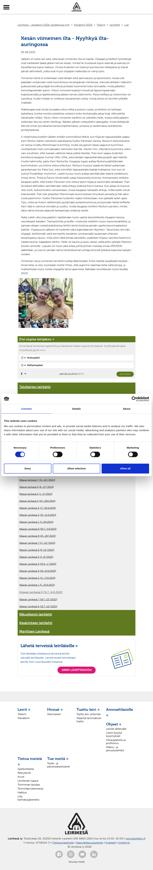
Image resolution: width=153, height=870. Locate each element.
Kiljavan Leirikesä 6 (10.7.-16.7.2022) (38, 606)
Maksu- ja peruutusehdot (115, 748)
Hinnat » (55, 709)
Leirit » (24, 709)
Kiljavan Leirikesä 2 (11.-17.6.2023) (37, 578)
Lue (126, 24)
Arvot (21, 776)
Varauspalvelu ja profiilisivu (116, 741)
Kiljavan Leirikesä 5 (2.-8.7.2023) (36, 557)
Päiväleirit (24, 718)
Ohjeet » (113, 724)
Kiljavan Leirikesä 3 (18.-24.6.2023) (37, 571)
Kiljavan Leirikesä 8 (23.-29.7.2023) (37, 536)
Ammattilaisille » (119, 712)
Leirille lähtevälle (116, 728)
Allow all (125, 468)
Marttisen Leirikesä (34, 631)
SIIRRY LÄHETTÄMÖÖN (77, 670)
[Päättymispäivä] (76, 365)
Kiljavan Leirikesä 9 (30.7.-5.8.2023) (38, 529)
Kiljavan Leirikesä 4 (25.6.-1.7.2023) (37, 564)
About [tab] (126, 408)
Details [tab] (76, 408)
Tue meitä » (57, 758)
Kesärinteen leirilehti (35, 623)
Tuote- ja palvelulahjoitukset (58, 765)
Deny (28, 468)
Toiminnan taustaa (29, 784)
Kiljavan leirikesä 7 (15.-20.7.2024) (37, 480)
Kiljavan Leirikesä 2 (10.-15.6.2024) (37, 515)
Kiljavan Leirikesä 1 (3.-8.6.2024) (36, 522)
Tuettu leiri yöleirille (88, 714)
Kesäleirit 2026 (83, 24)
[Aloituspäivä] (76, 358)
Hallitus (22, 792)
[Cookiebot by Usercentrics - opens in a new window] (134, 398)
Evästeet (111, 842)
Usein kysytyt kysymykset (114, 734)
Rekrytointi (24, 772)
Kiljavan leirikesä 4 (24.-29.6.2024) (37, 501)
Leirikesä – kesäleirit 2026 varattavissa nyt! (44, 24)
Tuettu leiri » (88, 709)
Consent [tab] (26, 408)
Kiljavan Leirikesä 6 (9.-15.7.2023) (36, 550)
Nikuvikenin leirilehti (35, 614)
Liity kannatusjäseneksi (28, 798)
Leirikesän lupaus (28, 780)
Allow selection (76, 468)
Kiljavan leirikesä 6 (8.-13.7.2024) (36, 487)
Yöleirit (101, 24)
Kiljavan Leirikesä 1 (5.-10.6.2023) (37, 585)
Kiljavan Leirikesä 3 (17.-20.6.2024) (37, 508)
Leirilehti (114, 24)
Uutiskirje (124, 842)
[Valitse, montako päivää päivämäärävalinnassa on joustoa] (23, 374)
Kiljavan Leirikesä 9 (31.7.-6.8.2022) (41, 592)
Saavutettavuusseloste (89, 842)
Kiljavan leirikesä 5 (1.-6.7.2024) (35, 494)
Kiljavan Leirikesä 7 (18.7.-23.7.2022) (38, 599)
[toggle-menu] (6, 7)
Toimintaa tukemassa (30, 788)
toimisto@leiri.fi (135, 838)
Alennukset (54, 714)
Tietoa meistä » (30, 761)
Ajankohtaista (26, 769)
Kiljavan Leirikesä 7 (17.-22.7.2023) (37, 543)
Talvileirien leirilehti (35, 387)
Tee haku (125, 374)
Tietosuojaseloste (63, 842)
